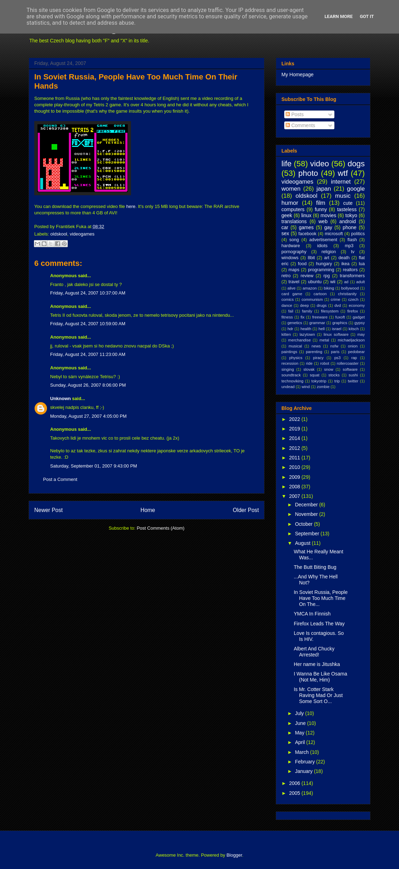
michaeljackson (351, 340)
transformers (352, 275)
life (286, 163)
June (301, 723)
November (307, 514)
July (300, 713)
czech (353, 299)
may (361, 334)
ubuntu (315, 281)
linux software (336, 334)
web (323, 221)
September (307, 533)
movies (328, 215)
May (300, 733)
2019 (295, 428)
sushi (353, 375)
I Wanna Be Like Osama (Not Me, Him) (320, 677)
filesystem (330, 311)
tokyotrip (318, 381)
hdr (290, 329)
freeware (320, 317)
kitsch (354, 329)
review (306, 275)
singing (287, 369)
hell (321, 329)
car (284, 227)
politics (358, 233)
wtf (343, 173)
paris (335, 352)
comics (287, 299)
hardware (290, 245)
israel (336, 329)
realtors (350, 269)
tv (353, 251)
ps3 (337, 358)
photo (308, 173)
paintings (289, 352)
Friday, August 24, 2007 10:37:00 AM (87, 293)
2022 (295, 419)
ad (346, 282)
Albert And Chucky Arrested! (314, 651)
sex (285, 233)
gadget (359, 317)
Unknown (60, 398)
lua (362, 263)
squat (314, 375)
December (307, 504)
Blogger (234, 855)
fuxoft (340, 317)
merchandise (299, 340)
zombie (323, 387)
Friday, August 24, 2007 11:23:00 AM (87, 354)
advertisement (323, 239)
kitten (286, 334)
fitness (287, 317)
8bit (311, 257)
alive (291, 288)
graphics (339, 323)
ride (309, 363)
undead (287, 387)
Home (148, 510)
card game (291, 294)
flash (352, 239)
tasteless (347, 209)
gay (328, 227)
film (320, 203)
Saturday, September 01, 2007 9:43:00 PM (93, 466)
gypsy (360, 323)
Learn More (338, 16)
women (290, 188)
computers (292, 209)
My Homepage (297, 74)
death (344, 257)
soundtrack (291, 375)
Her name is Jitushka (317, 664)
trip (337, 381)
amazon (310, 288)
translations (294, 221)
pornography (293, 251)
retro (286, 275)
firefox (352, 311)
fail (290, 311)
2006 (295, 783)
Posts (295, 114)
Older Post (246, 510)
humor (289, 203)
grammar (317, 323)
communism (312, 299)
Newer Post (48, 510)
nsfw (334, 346)
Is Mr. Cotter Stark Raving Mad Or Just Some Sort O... (318, 695)
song (294, 239)
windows (289, 257)
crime (335, 299)
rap (354, 358)
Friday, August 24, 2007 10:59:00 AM (87, 323)
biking (329, 288)
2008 (295, 486)
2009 (295, 477)
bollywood (350, 288)
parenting (314, 352)
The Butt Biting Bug (315, 567)
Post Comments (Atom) (160, 528)
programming (321, 269)
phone (350, 227)
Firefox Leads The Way (319, 623)
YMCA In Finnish (312, 614)
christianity (347, 294)
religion (329, 251)
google (356, 188)
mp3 (349, 245)
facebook (307, 233)
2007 (295, 496)
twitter (353, 381)
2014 (295, 438)
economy (357, 305)
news (316, 346)
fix (302, 317)
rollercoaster (348, 363)
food (302, 263)
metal (324, 340)
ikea (345, 263)
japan (323, 188)
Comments (300, 125)
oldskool (58, 234)
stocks (334, 375)
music (343, 195)
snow (328, 369)
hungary (324, 263)
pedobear (356, 352)
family (307, 311)
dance (286, 305)
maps (293, 269)
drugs (322, 305)
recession (289, 363)
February (305, 761)
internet (341, 181)
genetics (294, 323)
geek (286, 215)
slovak (309, 369)
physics (295, 358)
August (303, 543)
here (130, 206)
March (302, 752)
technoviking (292, 381)
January (304, 771)
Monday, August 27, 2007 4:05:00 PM (88, 416)
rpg (326, 275)
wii (332, 281)
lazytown (307, 334)
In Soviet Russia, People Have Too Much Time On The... (321, 598)
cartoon (320, 294)
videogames (82, 234)
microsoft (334, 233)
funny (321, 209)
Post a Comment (60, 479)
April (300, 742)
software (350, 369)
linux (306, 215)
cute (347, 203)
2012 (295, 448)
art (326, 257)
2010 (295, 467)
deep (304, 305)
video (319, 163)
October (304, 524)
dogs (356, 163)
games (306, 227)
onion (352, 346)
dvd (337, 305)
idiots (322, 245)
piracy (318, 358)
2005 (295, 793)
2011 (295, 457)
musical (295, 346)
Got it (367, 16)
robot (324, 363)
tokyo (351, 215)
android (347, 221)
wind (306, 387)
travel (293, 281)
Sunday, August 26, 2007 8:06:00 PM (88, 385)
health (305, 329)
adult (360, 282)
